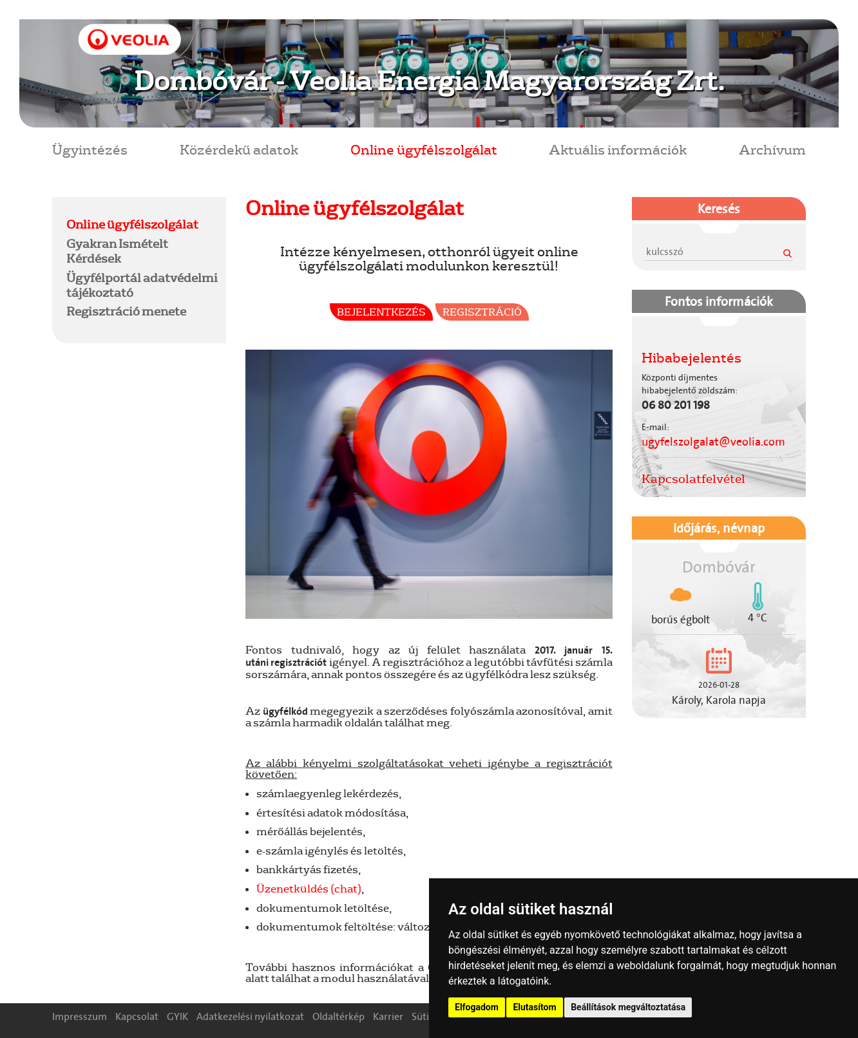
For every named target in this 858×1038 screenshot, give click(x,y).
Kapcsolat (136, 1016)
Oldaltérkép (338, 1016)
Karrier (388, 1016)
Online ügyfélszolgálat (423, 149)
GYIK (177, 1016)
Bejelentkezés (381, 311)
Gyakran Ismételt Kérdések (117, 250)
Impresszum (79, 1016)
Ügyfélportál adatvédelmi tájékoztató (142, 285)
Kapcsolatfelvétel (693, 478)
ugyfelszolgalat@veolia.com (713, 441)
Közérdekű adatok (239, 149)
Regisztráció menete (126, 311)
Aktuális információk (618, 149)
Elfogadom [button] (477, 1007)
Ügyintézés (90, 149)
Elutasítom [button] (534, 1007)
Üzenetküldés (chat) (308, 888)
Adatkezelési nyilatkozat (250, 1016)
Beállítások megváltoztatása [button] (628, 1007)
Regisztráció (482, 311)
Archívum (772, 149)
